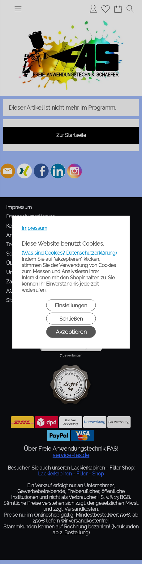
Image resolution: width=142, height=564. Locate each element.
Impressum (34, 228)
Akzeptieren (71, 331)
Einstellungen (71, 305)
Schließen (71, 318)
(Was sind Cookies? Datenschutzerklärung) (69, 253)
